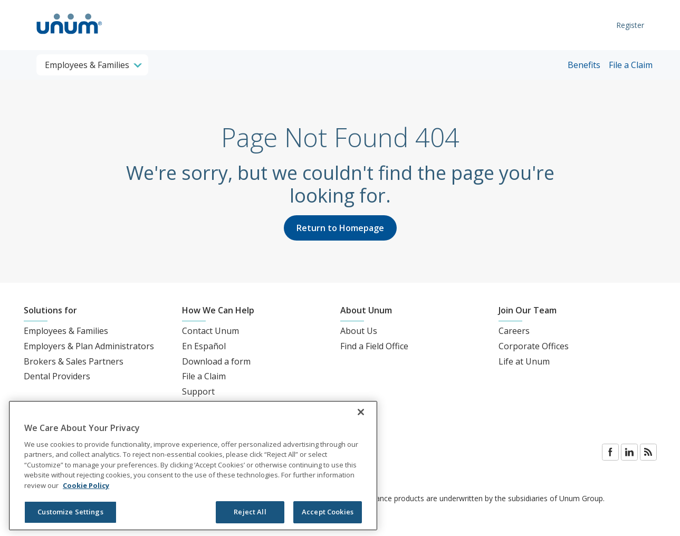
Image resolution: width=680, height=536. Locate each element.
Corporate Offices (534, 346)
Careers (514, 331)
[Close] (360, 412)
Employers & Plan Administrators (89, 346)
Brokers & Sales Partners (73, 361)
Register (630, 25)
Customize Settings (70, 511)
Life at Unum (524, 361)
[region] (193, 465)
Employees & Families (66, 331)
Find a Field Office (374, 346)
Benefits (584, 65)
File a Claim (631, 65)
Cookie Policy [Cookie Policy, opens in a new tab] (86, 485)
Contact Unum (210, 331)
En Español (204, 346)
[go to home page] (69, 35)
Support (198, 391)
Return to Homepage (340, 228)
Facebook (610, 452)
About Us (358, 331)
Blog (648, 452)
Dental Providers (57, 376)
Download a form (216, 361)
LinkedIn (629, 452)
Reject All (250, 511)
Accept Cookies (327, 511)
